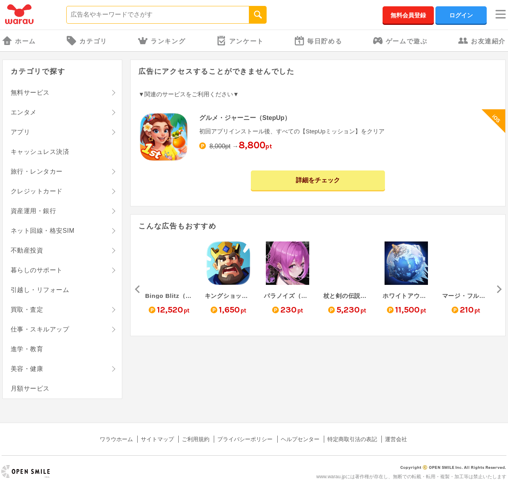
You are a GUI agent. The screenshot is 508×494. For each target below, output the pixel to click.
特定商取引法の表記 (352, 439)
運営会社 (396, 439)
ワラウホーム (116, 439)
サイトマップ (157, 439)
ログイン (461, 15)
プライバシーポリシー (245, 439)
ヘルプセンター (300, 439)
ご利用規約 (195, 439)
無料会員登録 (408, 15)
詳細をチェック (318, 180)
